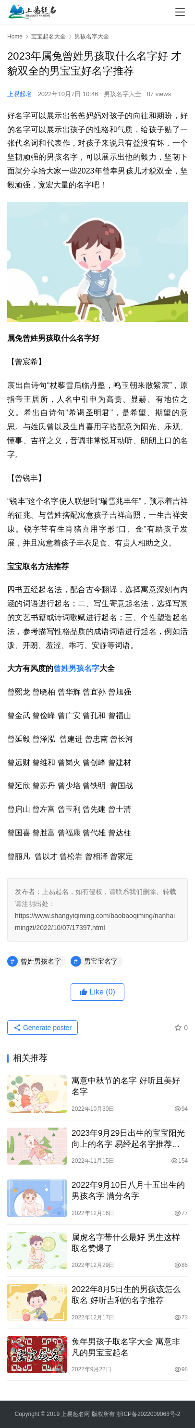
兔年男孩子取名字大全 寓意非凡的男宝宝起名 (126, 1347)
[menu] (180, 12)
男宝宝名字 (101, 961)
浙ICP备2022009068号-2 (148, 1414)
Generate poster (42, 1027)
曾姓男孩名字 (76, 668)
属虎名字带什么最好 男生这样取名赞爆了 (126, 1243)
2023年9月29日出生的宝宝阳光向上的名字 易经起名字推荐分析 (128, 1139)
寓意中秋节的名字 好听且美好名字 (126, 1086)
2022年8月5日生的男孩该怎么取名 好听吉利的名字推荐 (126, 1295)
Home (15, 36)
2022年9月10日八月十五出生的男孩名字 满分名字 (128, 1190)
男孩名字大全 (122, 94)
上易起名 (19, 94)
